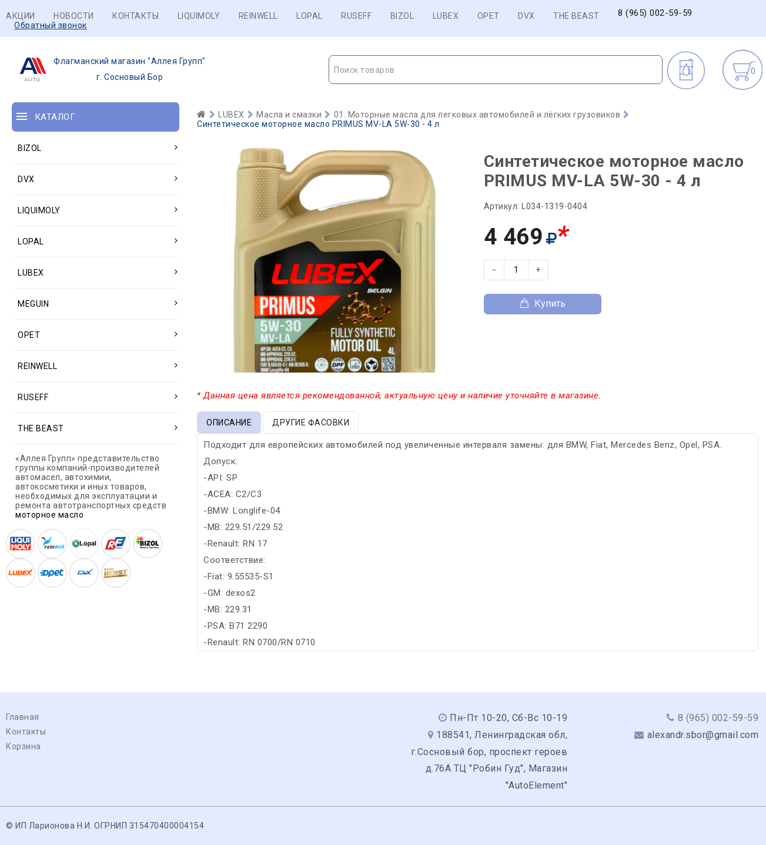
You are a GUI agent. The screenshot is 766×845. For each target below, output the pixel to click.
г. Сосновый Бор (109, 69)
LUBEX (446, 16)
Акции (20, 16)
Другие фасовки (310, 422)
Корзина (23, 746)
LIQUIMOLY (199, 16)
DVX (526, 16)
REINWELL (258, 16)
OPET (488, 16)
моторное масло (49, 514)
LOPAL (309, 16)
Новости (73, 16)
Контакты (135, 16)
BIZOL (402, 16)
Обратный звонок (50, 25)
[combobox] (496, 69)
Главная (22, 717)
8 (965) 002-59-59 (655, 13)
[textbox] (495, 70)
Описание (229, 422)
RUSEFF (356, 16)
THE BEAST (576, 16)
